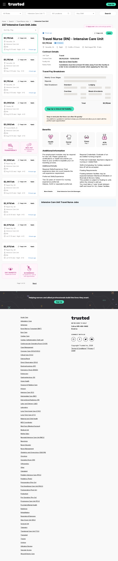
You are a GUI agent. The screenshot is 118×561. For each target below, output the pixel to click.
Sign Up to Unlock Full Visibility (59, 108)
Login (100, 4)
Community (77, 4)
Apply (32, 37)
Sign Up (111, 4)
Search (108, 12)
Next (35, 282)
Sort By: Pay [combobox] (8, 29)
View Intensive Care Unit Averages (68, 190)
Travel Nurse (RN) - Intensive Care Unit (72, 38)
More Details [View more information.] (48, 190)
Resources (63, 4)
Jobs (42, 4)
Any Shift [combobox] (80, 12)
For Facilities (91, 4)
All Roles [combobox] (6, 12)
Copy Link (22, 37)
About (52, 4)
